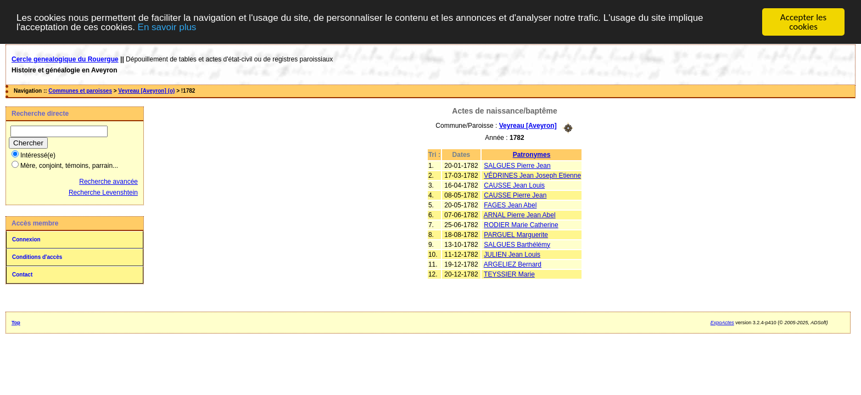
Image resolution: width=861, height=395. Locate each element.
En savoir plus (167, 26)
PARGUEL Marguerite (516, 234)
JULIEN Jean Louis (512, 254)
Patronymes (532, 154)
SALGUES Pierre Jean (517, 165)
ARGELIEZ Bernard (512, 264)
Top (16, 322)
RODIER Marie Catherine (521, 224)
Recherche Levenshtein (103, 192)
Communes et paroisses (80, 91)
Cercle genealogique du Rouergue (65, 59)
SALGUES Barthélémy (517, 244)
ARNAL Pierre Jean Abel (520, 214)
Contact (22, 275)
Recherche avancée (108, 181)
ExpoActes (722, 322)
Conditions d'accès (37, 257)
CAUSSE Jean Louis (514, 185)
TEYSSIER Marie (509, 274)
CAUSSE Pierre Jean (515, 195)
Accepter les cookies (803, 22)
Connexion (26, 239)
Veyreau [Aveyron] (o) (146, 91)
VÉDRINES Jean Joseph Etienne (532, 175)
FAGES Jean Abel (510, 204)
